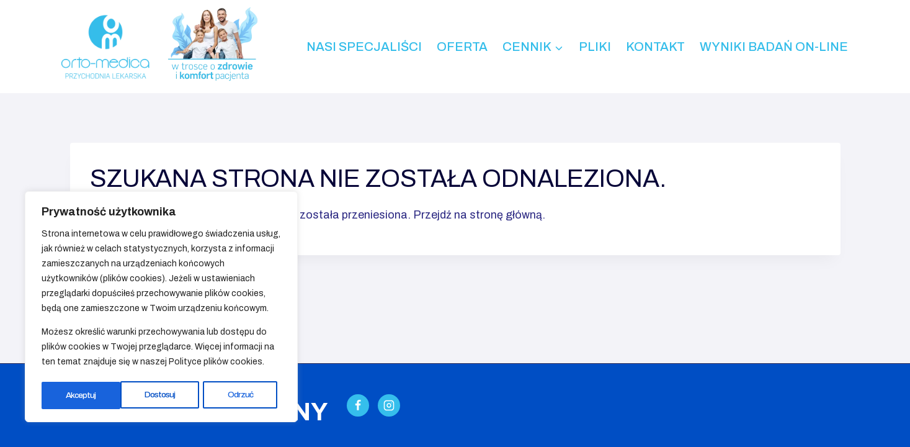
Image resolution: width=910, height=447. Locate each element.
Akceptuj (242, 395)
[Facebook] (358, 405)
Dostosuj (81, 395)
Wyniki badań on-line (774, 46)
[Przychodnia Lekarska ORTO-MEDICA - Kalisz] (104, 47)
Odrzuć (162, 395)
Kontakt (655, 46)
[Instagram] (389, 405)
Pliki (595, 46)
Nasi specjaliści (364, 46)
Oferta (462, 46)
